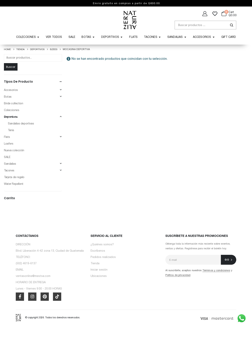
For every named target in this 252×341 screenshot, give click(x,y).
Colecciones (11, 110)
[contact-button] (228, 260)
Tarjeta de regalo (14, 177)
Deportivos (11, 116)
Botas (8, 96)
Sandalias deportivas (21, 123)
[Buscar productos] (205, 25)
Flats (7, 136)
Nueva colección (14, 150)
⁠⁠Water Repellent (13, 183)
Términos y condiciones (216, 270)
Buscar (10, 67)
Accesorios (11, 90)
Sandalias (10, 163)
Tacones (9, 170)
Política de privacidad (177, 275)
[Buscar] (231, 25)
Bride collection (13, 103)
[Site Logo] (18, 317)
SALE (7, 157)
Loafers (8, 143)
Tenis (11, 130)
